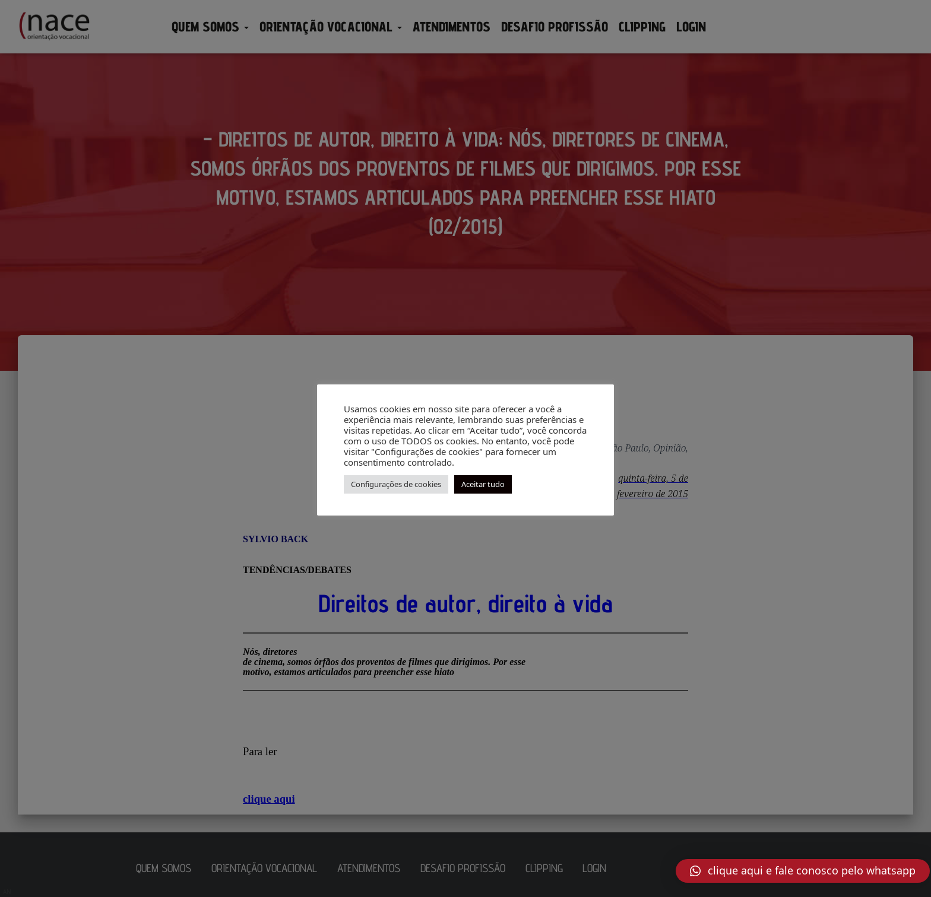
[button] (803, 871)
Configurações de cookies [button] (396, 484)
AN (7, 892)
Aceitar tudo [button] (483, 484)
